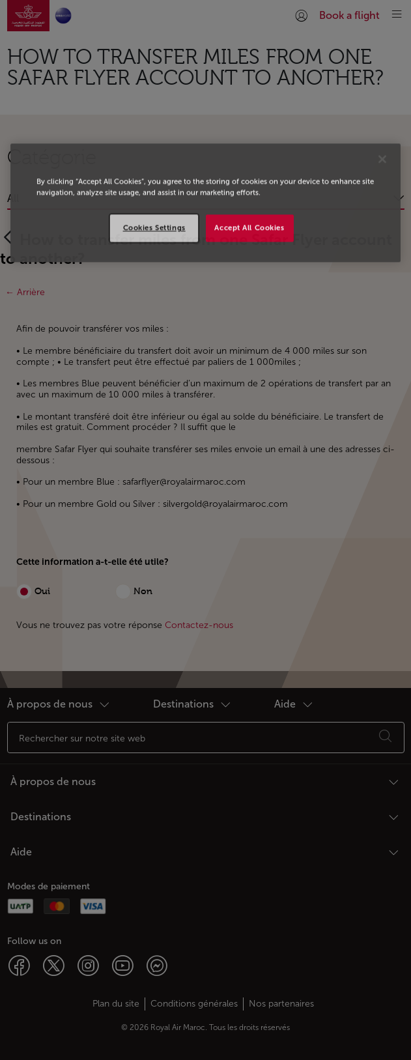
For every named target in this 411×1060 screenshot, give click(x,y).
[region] (205, 202)
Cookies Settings (154, 228)
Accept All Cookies (249, 228)
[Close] (382, 159)
